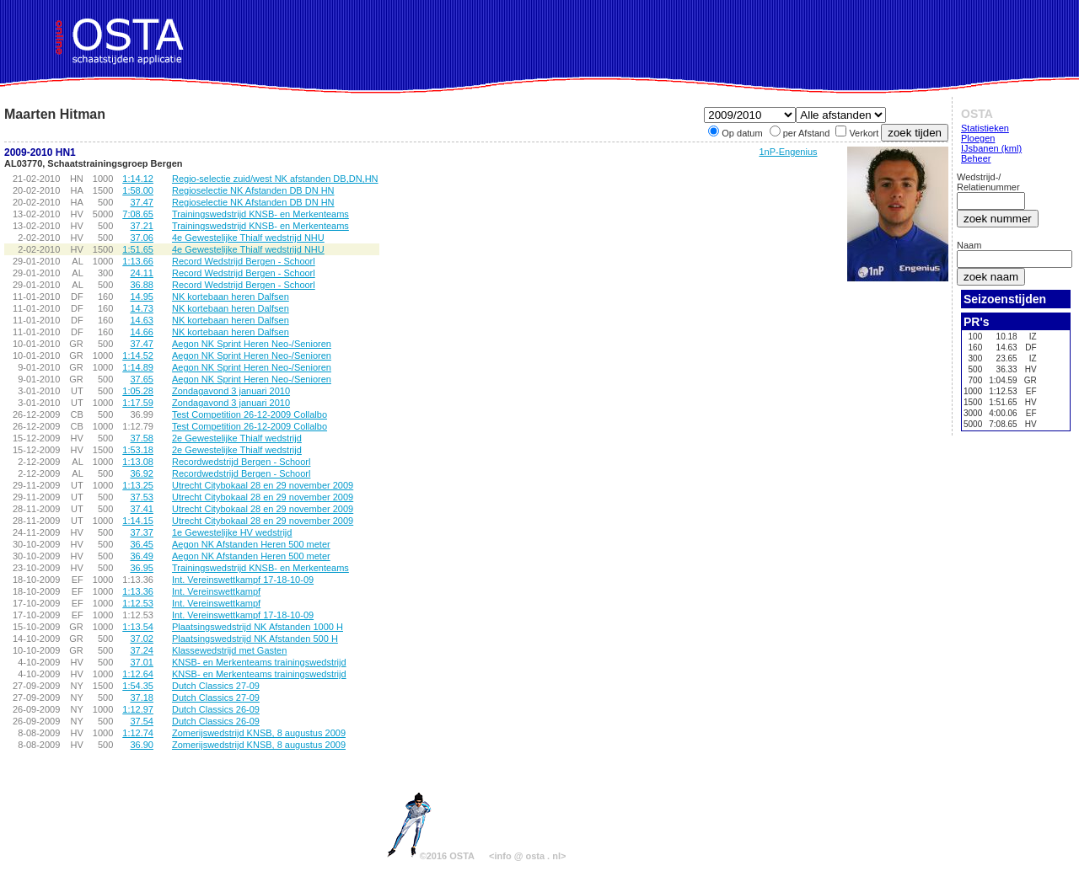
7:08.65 (137, 214)
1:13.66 (137, 261)
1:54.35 (137, 686)
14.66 (141, 332)
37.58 (141, 438)
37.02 (141, 638)
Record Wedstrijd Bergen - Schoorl (243, 261)
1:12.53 (137, 603)
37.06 (141, 238)
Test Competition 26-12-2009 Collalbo (249, 414)
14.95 (141, 296)
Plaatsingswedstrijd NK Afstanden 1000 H (257, 627)
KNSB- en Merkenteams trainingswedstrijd (259, 662)
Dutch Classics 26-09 (216, 709)
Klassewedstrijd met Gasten (229, 650)
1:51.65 (137, 249)
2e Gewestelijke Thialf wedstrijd (237, 438)
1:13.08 (137, 462)
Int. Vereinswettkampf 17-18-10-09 (243, 580)
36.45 (141, 544)
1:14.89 (137, 367)
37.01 (141, 662)
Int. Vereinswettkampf (216, 591)
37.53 (141, 497)
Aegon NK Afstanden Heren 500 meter (251, 544)
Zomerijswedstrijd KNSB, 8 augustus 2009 (259, 733)
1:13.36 (137, 591)
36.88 (141, 285)
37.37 (141, 532)
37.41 (141, 509)
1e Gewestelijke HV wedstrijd (232, 532)
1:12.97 (137, 709)
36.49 (141, 556)
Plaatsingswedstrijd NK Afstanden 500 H (255, 638)
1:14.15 (137, 521)
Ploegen (978, 138)
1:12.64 (137, 674)
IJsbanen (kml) (991, 148)
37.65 (141, 379)
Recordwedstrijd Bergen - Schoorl (241, 462)
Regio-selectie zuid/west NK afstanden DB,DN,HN (275, 179)
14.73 (141, 308)
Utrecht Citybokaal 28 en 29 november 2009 (262, 485)
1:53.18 (137, 450)
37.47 (141, 202)
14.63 (141, 320)
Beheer (975, 158)
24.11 (141, 273)
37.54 (141, 721)
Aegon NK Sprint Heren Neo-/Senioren (251, 344)
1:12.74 (137, 733)
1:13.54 (137, 627)
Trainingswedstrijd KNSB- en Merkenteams (260, 214)
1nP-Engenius (788, 152)
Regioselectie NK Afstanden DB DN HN (253, 190)
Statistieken (985, 128)
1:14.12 (137, 179)
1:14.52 (137, 355)
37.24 (141, 650)
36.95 (141, 568)
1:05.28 (137, 391)
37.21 (141, 226)
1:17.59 (137, 403)
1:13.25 (137, 485)
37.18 (141, 697)
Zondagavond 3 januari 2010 (231, 391)
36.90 (141, 745)
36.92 (141, 473)
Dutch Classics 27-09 (216, 686)
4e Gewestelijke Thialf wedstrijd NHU (248, 238)
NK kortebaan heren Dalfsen (230, 296)
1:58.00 (137, 190)
